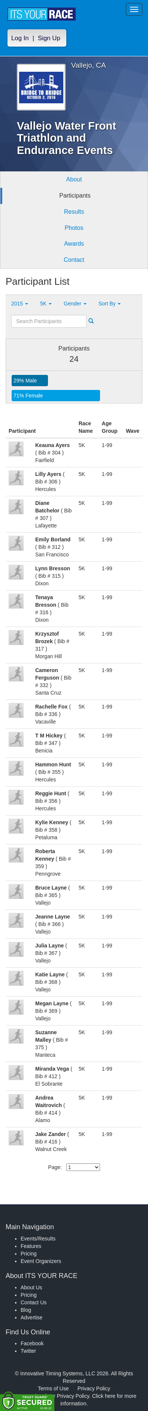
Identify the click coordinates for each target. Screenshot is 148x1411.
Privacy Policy (94, 1388)
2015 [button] (19, 304)
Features (31, 1246)
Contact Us (33, 1302)
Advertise (31, 1317)
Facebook (32, 1343)
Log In (20, 38)
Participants (75, 195)
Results (74, 211)
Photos (74, 228)
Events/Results (38, 1239)
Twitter (28, 1351)
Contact (74, 260)
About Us (31, 1287)
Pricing (29, 1254)
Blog (26, 1310)
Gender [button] (75, 304)
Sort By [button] (110, 304)
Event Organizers (41, 1261)
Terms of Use (53, 1388)
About (74, 179)
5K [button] (46, 304)
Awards (74, 243)
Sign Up (49, 38)
